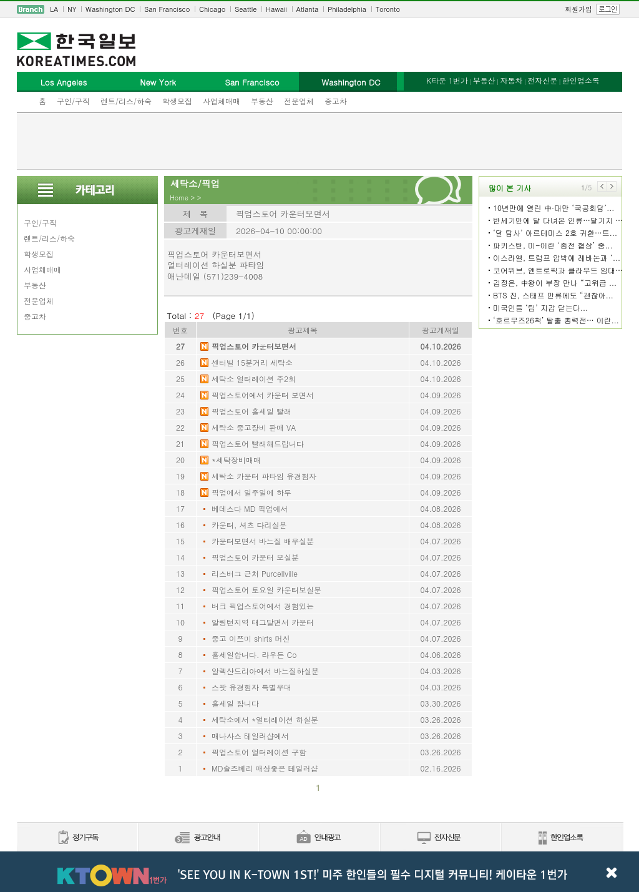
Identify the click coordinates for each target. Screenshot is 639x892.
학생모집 (177, 101)
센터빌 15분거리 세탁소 (252, 362)
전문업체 (299, 101)
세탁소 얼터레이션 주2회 (254, 378)
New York (157, 82)
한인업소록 (581, 80)
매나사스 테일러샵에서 (250, 735)
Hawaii (276, 9)
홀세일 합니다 (235, 703)
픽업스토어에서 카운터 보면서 (263, 395)
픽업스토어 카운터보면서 (254, 346)
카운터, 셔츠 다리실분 (249, 524)
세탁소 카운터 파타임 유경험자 (264, 476)
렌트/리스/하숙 (126, 101)
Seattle (245, 9)
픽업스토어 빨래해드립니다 (258, 443)
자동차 (511, 80)
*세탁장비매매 (236, 459)
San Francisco (167, 9)
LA (54, 9)
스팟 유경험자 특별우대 (251, 687)
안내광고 (318, 838)
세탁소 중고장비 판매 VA (254, 427)
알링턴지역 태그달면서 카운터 (263, 622)
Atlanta (307, 9)
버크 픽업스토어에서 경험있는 (263, 605)
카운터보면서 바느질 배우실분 (263, 541)
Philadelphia (347, 9)
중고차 (335, 101)
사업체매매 (221, 101)
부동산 (262, 101)
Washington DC (110, 9)
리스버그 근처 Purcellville (255, 573)
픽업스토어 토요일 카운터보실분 (266, 589)
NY (71, 9)
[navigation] (319, 9)
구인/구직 (73, 101)
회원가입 (578, 9)
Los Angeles (64, 82)
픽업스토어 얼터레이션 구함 (259, 752)
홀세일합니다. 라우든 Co (254, 654)
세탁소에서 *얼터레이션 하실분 (265, 719)
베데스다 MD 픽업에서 (250, 508)
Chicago (212, 9)
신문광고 (197, 838)
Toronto (388, 9)
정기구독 (77, 838)
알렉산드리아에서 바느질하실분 (265, 670)
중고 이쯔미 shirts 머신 (251, 638)
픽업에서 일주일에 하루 (251, 492)
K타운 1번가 (447, 80)
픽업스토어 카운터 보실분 (255, 557)
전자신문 (542, 80)
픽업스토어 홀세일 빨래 (251, 411)
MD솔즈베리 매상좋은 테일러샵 (265, 768)
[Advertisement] (319, 141)
